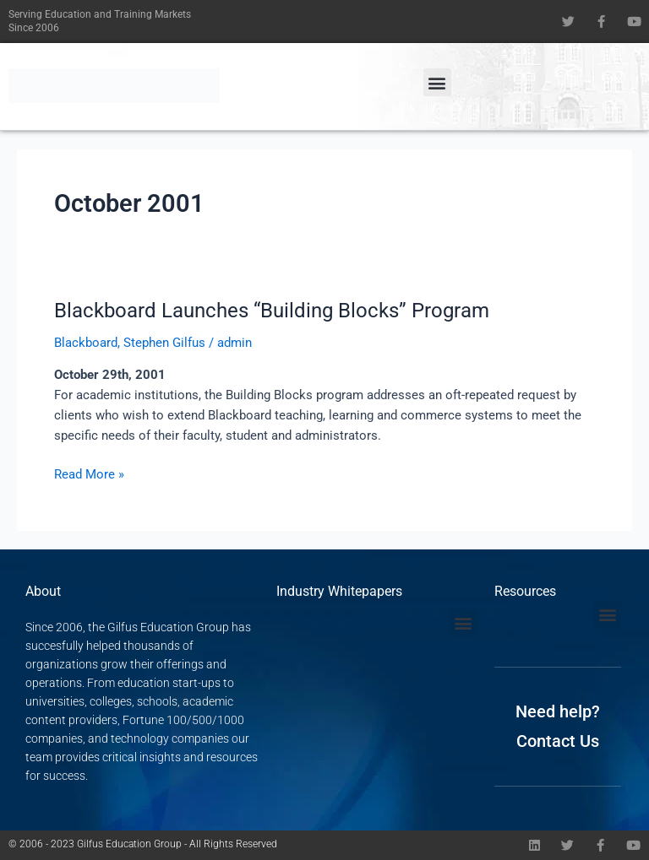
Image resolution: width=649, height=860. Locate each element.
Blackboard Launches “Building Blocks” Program (271, 310)
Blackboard (85, 342)
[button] (437, 82)
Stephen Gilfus (164, 342)
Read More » (89, 473)
